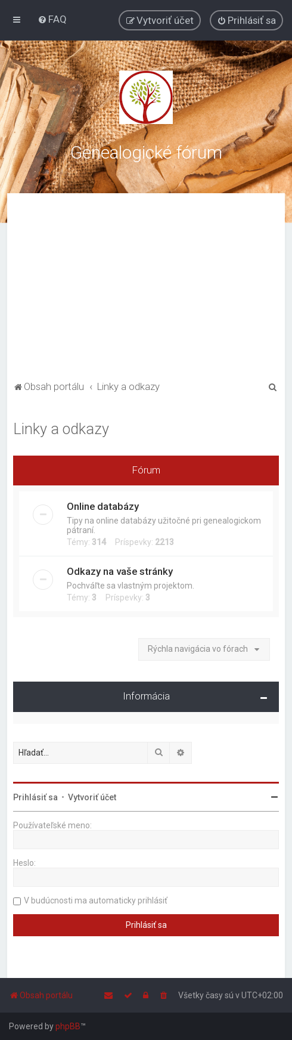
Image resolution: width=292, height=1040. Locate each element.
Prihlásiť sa (35, 797)
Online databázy (103, 506)
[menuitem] (52, 19)
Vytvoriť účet (92, 797)
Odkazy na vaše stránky (120, 571)
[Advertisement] (146, 288)
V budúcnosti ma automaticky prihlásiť (95, 900)
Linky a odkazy (61, 429)
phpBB (67, 1026)
